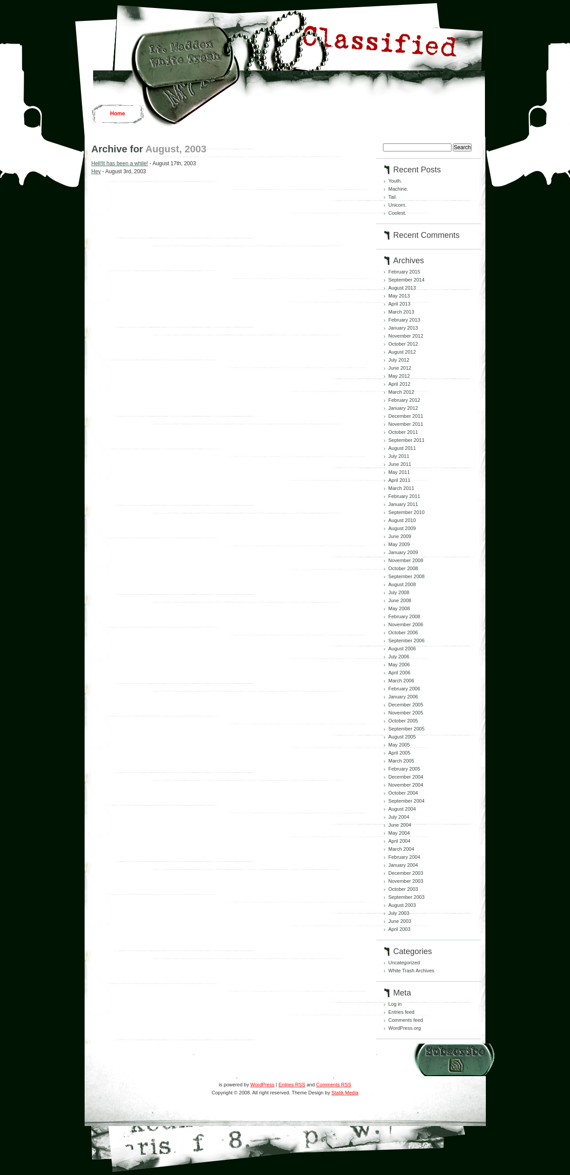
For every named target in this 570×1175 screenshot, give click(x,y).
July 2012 (398, 360)
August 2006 (402, 648)
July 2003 (398, 913)
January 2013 (403, 327)
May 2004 (399, 833)
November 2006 (405, 624)
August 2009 (402, 528)
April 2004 (399, 841)
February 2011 (404, 496)
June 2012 (399, 368)
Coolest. (397, 213)
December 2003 (405, 873)
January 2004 (403, 865)
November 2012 (405, 336)
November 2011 (405, 424)
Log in (395, 1004)
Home (117, 113)
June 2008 (399, 600)
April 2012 (399, 384)
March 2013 (401, 311)
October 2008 (403, 568)
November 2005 (405, 712)
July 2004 (398, 817)
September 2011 (406, 440)
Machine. (398, 189)
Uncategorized (404, 962)
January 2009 (403, 552)
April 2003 (399, 929)
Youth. (395, 181)
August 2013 (402, 287)
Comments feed (405, 1020)
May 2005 (399, 744)
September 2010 (406, 512)
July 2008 (398, 592)
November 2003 (405, 881)
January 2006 (403, 696)
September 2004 (406, 801)
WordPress (262, 1084)
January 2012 (403, 408)
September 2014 (406, 279)
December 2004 (405, 776)
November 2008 (405, 560)
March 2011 (401, 488)
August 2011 (402, 448)
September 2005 (406, 728)
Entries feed (401, 1012)
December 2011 (405, 416)
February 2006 (404, 688)
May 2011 (399, 472)
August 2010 (402, 520)
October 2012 (403, 344)
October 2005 (403, 720)
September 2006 (406, 640)
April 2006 (399, 672)
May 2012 (399, 376)
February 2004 (404, 857)
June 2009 (399, 536)
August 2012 (402, 352)
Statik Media (344, 1092)
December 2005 (405, 704)
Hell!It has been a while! (119, 163)
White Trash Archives (411, 970)
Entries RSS (291, 1084)
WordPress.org (404, 1028)
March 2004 (401, 849)
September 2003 (406, 897)
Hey (96, 171)
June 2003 (399, 921)
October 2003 (403, 889)
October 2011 (403, 432)
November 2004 (405, 784)
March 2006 (401, 680)
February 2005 (404, 768)
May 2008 (399, 608)
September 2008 (406, 576)
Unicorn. (397, 205)
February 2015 (404, 271)
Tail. (392, 197)
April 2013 (399, 303)
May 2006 (399, 664)
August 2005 (402, 736)
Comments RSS (333, 1084)
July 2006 (398, 656)
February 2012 (404, 400)
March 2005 (401, 760)
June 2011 (399, 464)
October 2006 (403, 632)
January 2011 (403, 504)
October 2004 (403, 793)
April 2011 (399, 480)
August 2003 (402, 905)
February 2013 (404, 319)
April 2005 (399, 752)
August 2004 (402, 809)
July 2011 (398, 456)
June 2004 (399, 825)
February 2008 (404, 616)
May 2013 (399, 295)
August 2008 (402, 584)
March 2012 (401, 392)
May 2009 (399, 544)
